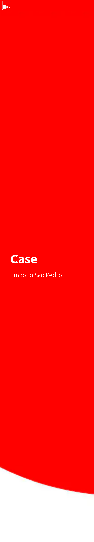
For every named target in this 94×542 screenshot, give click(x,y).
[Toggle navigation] (89, 4)
